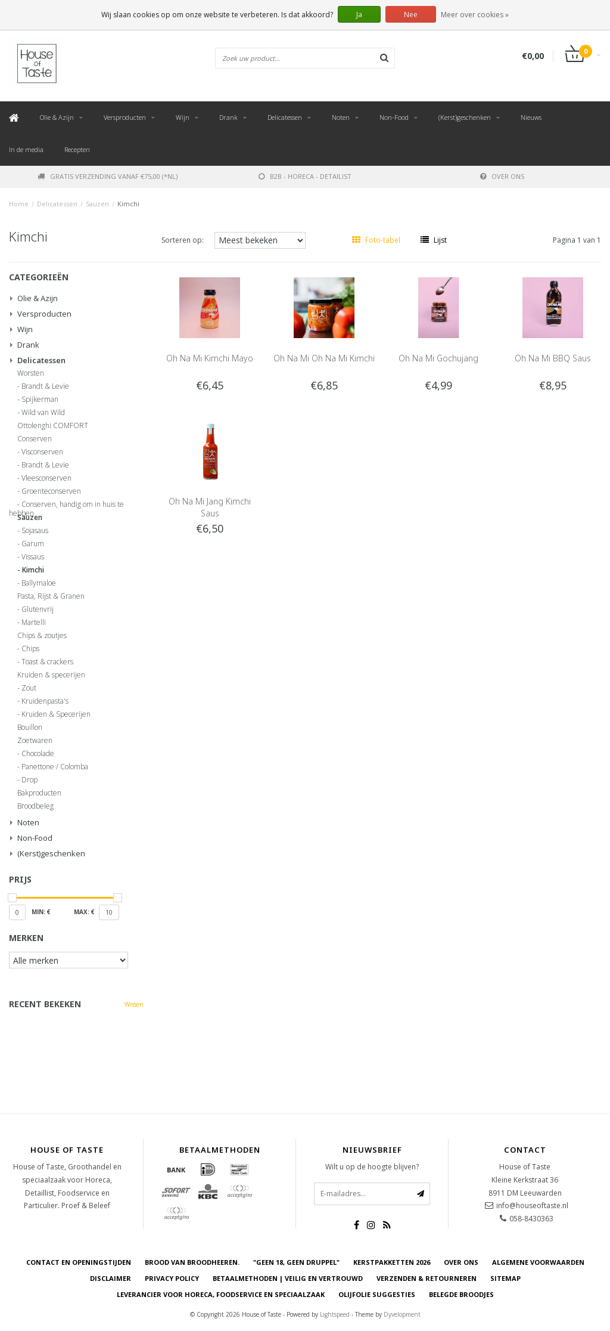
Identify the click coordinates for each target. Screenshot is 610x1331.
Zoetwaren (34, 740)
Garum (32, 544)
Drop (29, 780)
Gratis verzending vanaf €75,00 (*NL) (108, 176)
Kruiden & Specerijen (56, 714)
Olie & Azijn (57, 117)
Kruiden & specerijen (51, 675)
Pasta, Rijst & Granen (51, 596)
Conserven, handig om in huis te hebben (66, 506)
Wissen (134, 1004)
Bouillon (29, 727)
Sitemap (505, 1278)
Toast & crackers (47, 662)
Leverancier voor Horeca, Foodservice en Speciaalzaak (221, 1294)
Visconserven (42, 452)
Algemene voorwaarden (538, 1262)
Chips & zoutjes (42, 635)
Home (19, 203)
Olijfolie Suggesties (376, 1294)
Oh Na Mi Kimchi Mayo (209, 358)
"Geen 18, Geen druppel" (296, 1262)
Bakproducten (39, 793)
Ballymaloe (38, 583)
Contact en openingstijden (78, 1262)
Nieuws (531, 117)
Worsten (30, 373)
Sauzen (97, 203)
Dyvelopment (402, 1314)
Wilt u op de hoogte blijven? (372, 1167)
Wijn (182, 117)
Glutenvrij (37, 609)
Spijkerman (39, 399)
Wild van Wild (43, 412)
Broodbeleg (35, 806)
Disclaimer (110, 1278)
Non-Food (394, 117)
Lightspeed (335, 1314)
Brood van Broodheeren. (192, 1262)
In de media (26, 149)
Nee (411, 15)
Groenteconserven (51, 491)
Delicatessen (284, 117)
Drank (228, 117)
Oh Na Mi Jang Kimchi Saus (210, 507)
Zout (28, 688)
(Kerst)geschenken (464, 117)
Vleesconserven (46, 478)
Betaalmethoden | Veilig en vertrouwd (288, 1278)
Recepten (77, 149)
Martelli (33, 622)
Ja (359, 15)
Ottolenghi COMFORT (52, 426)
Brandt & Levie (45, 386)
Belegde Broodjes (461, 1294)
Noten (341, 117)
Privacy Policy (172, 1278)
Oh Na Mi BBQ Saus (553, 358)
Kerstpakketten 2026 (391, 1262)
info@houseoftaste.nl (532, 1205)
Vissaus (32, 557)
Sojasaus (34, 531)
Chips (30, 649)
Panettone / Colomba (54, 767)
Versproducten (125, 117)
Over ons (502, 176)
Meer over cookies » (475, 15)
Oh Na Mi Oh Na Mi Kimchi (324, 358)
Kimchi (128, 203)
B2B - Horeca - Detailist (305, 176)
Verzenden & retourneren (426, 1278)
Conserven (34, 439)
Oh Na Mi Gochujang (438, 358)
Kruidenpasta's (45, 701)
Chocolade (37, 754)
